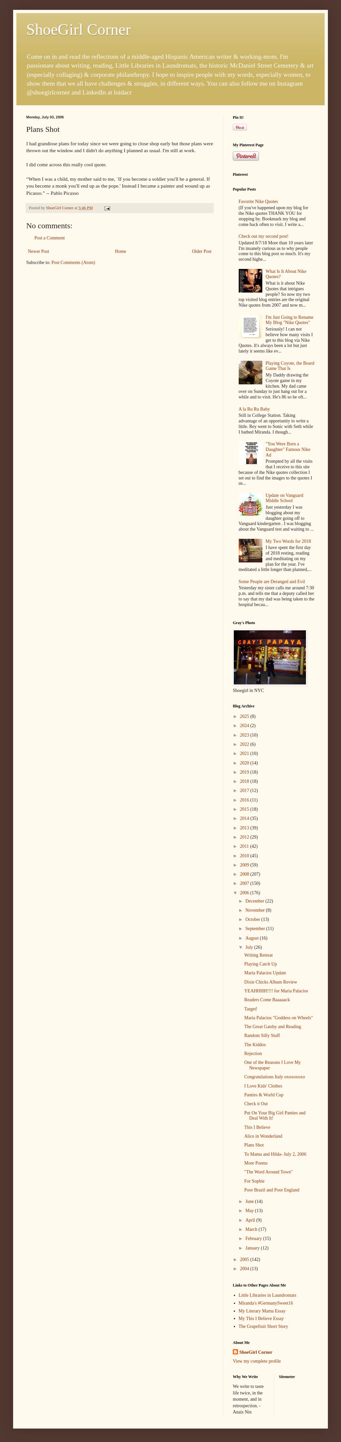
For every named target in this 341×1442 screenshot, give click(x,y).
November (255, 910)
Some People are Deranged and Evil (272, 581)
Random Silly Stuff (262, 1035)
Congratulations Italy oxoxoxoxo (274, 1076)
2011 (245, 846)
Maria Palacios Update (265, 972)
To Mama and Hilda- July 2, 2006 (275, 1154)
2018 (245, 781)
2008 (245, 874)
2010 (245, 855)
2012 (245, 837)
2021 (245, 753)
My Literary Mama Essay (262, 1311)
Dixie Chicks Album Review (270, 982)
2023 (245, 735)
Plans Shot (254, 1145)
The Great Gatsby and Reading (272, 1026)
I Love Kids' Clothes (263, 1086)
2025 (245, 716)
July (249, 947)
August (252, 938)
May (250, 1210)
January (253, 1248)
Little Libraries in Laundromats (267, 1295)
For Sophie (254, 1181)
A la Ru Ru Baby (254, 409)
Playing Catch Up (260, 964)
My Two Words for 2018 (288, 541)
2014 (245, 818)
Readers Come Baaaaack (267, 999)
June (250, 1201)
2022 (245, 744)
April (250, 1220)
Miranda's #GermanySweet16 (266, 1303)
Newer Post (38, 251)
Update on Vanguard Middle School (284, 498)
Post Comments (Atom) (73, 262)
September (255, 928)
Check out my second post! (264, 236)
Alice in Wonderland (263, 1136)
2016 (245, 800)
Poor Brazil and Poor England (271, 1190)
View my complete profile (257, 1361)
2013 (245, 827)
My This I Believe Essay (261, 1318)
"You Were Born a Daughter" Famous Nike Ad (288, 449)
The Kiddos (255, 1044)
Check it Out (256, 1103)
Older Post (202, 251)
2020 (245, 763)
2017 (245, 790)
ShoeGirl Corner (78, 29)
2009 (245, 865)
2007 (245, 883)
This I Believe (257, 1127)
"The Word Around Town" (268, 1171)
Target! (250, 1008)
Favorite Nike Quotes (258, 201)
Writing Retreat (258, 955)
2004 (245, 1268)
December (255, 901)
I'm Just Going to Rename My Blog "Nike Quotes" (289, 320)
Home (120, 251)
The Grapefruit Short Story (263, 1326)
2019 (245, 772)
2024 (245, 725)
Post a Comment (49, 237)
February (254, 1238)
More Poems (256, 1163)
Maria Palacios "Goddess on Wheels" (278, 1017)
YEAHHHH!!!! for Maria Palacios (276, 990)
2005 (245, 1259)
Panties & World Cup (264, 1094)
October (253, 919)
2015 (245, 809)
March (251, 1229)
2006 (245, 892)
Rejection (253, 1053)
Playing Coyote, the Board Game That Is (290, 366)
